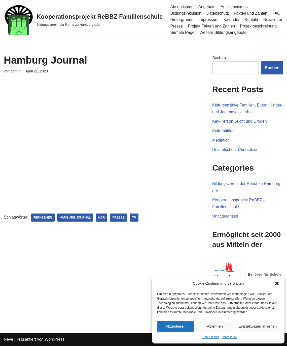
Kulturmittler (223, 131)
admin (15, 71)
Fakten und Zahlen (250, 13)
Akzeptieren (175, 326)
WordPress (54, 339)
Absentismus (181, 7)
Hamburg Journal (75, 217)
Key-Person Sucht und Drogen (239, 121)
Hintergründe (182, 19)
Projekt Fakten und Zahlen (211, 26)
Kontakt (251, 19)
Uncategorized (225, 216)
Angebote (207, 7)
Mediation (221, 140)
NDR (101, 217)
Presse (176, 26)
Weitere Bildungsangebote (222, 32)
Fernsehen (42, 217)
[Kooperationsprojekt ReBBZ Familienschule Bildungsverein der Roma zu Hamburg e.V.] (83, 20)
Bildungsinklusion (185, 13)
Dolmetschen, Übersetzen (235, 149)
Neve (8, 339)
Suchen (219, 58)
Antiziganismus (234, 7)
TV (134, 217)
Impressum (229, 337)
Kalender (232, 19)
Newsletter (272, 19)
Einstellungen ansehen (257, 326)
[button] (276, 283)
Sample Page (182, 32)
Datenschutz (210, 337)
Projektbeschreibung (258, 26)
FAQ (276, 13)
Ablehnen (215, 326)
